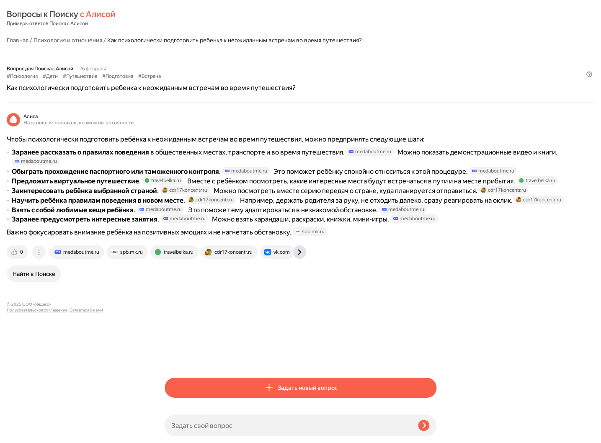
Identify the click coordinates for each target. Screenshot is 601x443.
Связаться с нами (23, 433)
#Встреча (307, 63)
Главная (175, 18)
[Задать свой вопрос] (288, 425)
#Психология (180, 63)
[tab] (176, 356)
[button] (431, 77)
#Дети (208, 63)
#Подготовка (275, 63)
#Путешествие (238, 63)
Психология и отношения (225, 18)
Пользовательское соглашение (37, 427)
